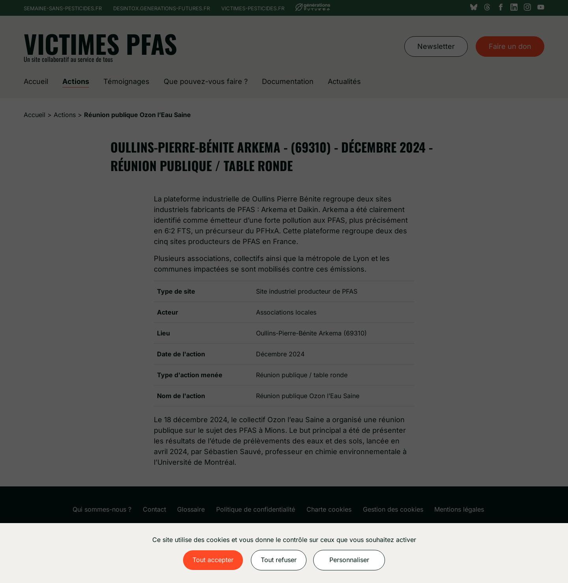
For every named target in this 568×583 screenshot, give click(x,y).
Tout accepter (213, 560)
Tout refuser (279, 560)
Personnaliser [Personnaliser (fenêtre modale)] (349, 560)
